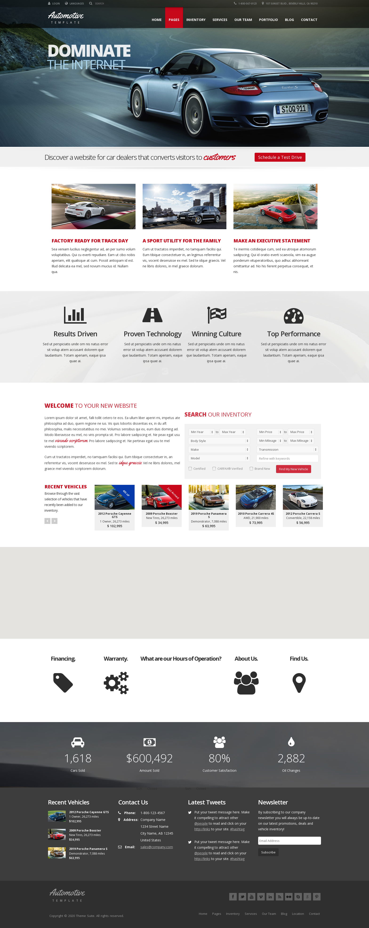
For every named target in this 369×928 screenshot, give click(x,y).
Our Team (243, 19)
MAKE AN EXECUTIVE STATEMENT (271, 241)
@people (201, 823)
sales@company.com (156, 847)
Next (54, 521)
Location (298, 914)
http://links (202, 829)
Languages (74, 3)
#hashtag (237, 829)
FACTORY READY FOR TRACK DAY (90, 241)
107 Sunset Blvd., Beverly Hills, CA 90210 (289, 3)
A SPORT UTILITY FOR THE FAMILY (182, 241)
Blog (289, 19)
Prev (47, 521)
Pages (174, 19)
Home (157, 19)
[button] (184, 588)
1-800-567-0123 (245, 3)
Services (220, 19)
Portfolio (268, 19)
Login (54, 3)
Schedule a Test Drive (280, 157)
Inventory (195, 19)
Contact (309, 19)
